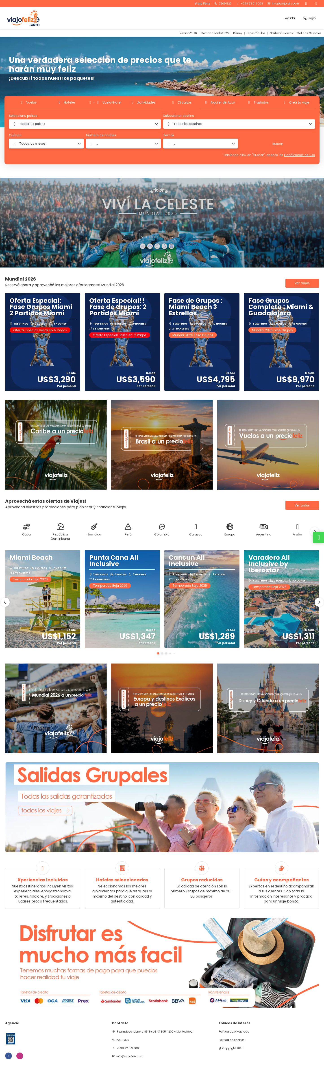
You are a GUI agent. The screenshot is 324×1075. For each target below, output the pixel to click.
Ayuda (290, 18)
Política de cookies (231, 1040)
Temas (168, 135)
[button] (314, 531)
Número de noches (101, 135)
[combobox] (85, 124)
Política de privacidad (234, 1031)
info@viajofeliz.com (285, 3)
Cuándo (15, 135)
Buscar (277, 144)
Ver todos (302, 283)
